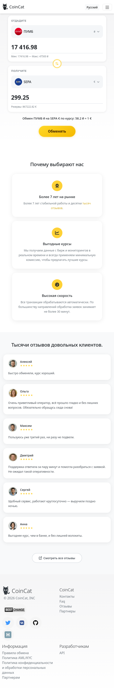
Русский (92, 7)
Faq (62, 601)
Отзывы (66, 606)
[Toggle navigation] (107, 7)
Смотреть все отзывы (57, 558)
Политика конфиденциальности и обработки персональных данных (27, 667)
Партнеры (68, 611)
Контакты (67, 596)
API (62, 653)
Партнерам (11, 677)
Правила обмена (15, 653)
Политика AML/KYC (17, 658)
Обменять (57, 131)
